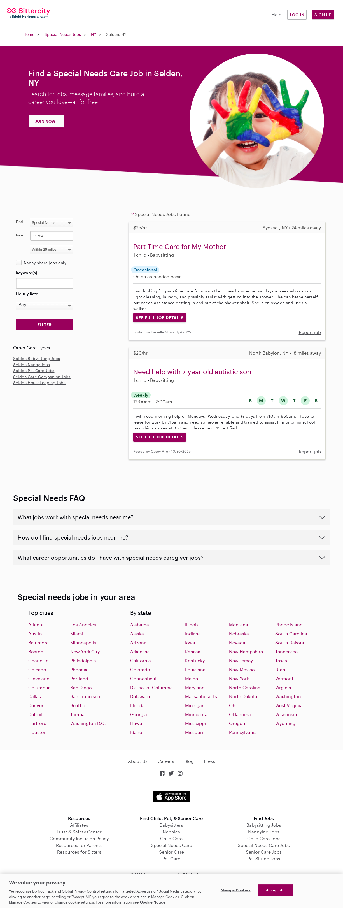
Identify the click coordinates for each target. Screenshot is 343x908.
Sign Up (323, 14)
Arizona (138, 642)
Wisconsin (286, 714)
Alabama (139, 624)
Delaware (140, 696)
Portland (79, 678)
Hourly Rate (27, 293)
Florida (137, 705)
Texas (281, 660)
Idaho (136, 732)
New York (239, 678)
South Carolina (291, 633)
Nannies (171, 831)
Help (276, 14)
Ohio (234, 705)
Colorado (140, 669)
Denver (35, 705)
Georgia (138, 714)
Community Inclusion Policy (79, 838)
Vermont (284, 678)
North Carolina (244, 687)
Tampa (77, 714)
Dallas (34, 696)
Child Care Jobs (264, 838)
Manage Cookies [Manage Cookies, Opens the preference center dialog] (236, 890)
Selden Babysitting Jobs (36, 358)
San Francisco (85, 696)
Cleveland (39, 678)
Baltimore (38, 642)
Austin (35, 633)
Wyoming (285, 723)
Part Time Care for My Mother (179, 246)
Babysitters (171, 825)
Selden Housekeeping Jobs (39, 382)
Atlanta (36, 624)
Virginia (283, 687)
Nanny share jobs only (45, 262)
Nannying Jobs (263, 831)
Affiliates (79, 825)
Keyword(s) (26, 272)
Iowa (190, 642)
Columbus (39, 687)
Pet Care (171, 858)
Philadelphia (83, 660)
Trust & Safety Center (79, 831)
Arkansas (140, 651)
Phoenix (78, 669)
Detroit (35, 714)
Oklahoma (240, 714)
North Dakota (243, 696)
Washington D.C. (88, 723)
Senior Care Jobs (264, 851)
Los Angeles (83, 624)
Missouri (194, 732)
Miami (76, 633)
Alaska (137, 633)
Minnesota (196, 714)
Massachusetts (201, 696)
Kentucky (195, 660)
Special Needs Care (171, 845)
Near (20, 235)
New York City (85, 651)
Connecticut (143, 678)
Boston (35, 651)
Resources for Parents (79, 845)
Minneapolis (83, 642)
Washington (288, 696)
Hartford (37, 723)
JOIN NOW (45, 121)
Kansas (192, 651)
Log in (297, 14)
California (140, 660)
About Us (138, 761)
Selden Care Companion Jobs (42, 376)
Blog (189, 761)
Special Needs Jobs (63, 34)
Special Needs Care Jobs (264, 845)
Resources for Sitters (79, 851)
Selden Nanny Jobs (31, 364)
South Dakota (289, 642)
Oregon (237, 723)
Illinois (192, 624)
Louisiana (195, 669)
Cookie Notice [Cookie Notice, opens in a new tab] (152, 902)
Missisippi (195, 723)
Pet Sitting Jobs (264, 858)
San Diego (81, 687)
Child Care (171, 838)
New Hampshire (246, 651)
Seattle (77, 705)
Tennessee (286, 651)
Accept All (275, 890)
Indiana (193, 633)
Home (29, 34)
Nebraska (239, 633)
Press (209, 761)
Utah (280, 669)
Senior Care (171, 851)
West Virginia (289, 705)
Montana (238, 624)
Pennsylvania (243, 732)
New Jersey (241, 660)
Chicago (37, 669)
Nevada (237, 642)
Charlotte (38, 660)
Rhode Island (289, 624)
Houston (37, 732)
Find (19, 222)
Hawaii (137, 723)
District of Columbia (151, 687)
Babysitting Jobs (263, 825)
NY (93, 34)
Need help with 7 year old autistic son (192, 372)
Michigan (195, 705)
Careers (166, 761)
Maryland (195, 687)
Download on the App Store (171, 796)
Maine (191, 678)
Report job (310, 332)
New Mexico (242, 669)
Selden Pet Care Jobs (34, 370)
